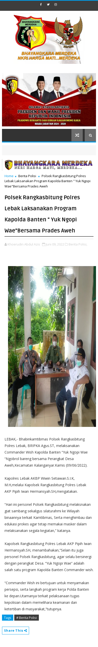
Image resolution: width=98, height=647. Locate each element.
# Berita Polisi (26, 617)
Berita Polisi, (78, 244)
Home (9, 176)
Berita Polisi (27, 176)
